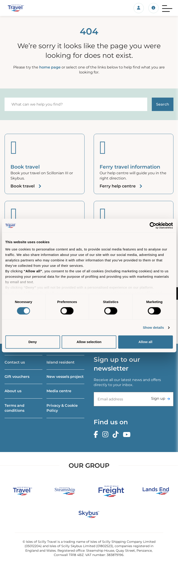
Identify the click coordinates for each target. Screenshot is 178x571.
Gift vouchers (17, 376)
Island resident (60, 362)
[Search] (76, 104)
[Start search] (162, 104)
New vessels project (65, 376)
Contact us (15, 362)
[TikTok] (117, 434)
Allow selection (89, 342)
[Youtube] (128, 434)
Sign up (158, 398)
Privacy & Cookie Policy (62, 408)
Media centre (58, 391)
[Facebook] (97, 434)
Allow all (145, 342)
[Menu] (167, 8)
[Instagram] (106, 434)
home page (50, 67)
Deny (32, 342)
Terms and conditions (14, 408)
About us (13, 391)
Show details (153, 327)
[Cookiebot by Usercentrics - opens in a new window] (153, 225)
